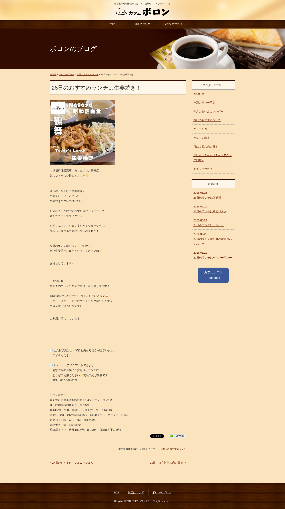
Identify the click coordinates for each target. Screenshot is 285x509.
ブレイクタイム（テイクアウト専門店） (212, 158)
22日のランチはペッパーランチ (212, 255)
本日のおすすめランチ (88, 74)
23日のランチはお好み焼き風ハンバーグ (212, 238)
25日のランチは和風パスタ (209, 209)
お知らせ (198, 93)
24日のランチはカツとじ (208, 223)
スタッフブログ (202, 169)
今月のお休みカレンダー (208, 111)
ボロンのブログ (172, 24)
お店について (142, 24)
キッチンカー (201, 128)
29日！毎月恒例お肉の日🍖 (167, 462)
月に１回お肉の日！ (205, 146)
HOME (53, 74)
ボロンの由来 (201, 137)
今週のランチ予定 (204, 102)
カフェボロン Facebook (213, 275)
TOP (112, 24)
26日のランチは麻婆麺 (207, 195)
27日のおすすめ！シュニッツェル (72, 462)
